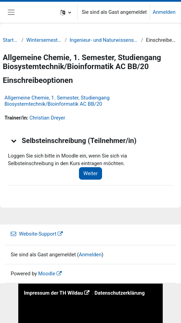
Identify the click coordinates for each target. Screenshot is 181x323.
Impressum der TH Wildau (53, 293)
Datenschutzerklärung (119, 293)
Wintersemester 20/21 (44, 40)
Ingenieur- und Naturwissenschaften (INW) (104, 40)
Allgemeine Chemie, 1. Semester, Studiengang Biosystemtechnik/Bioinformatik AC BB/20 (57, 101)
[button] (66, 12)
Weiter (90, 173)
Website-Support (33, 234)
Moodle (46, 273)
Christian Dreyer (47, 118)
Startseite (11, 40)
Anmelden (164, 12)
